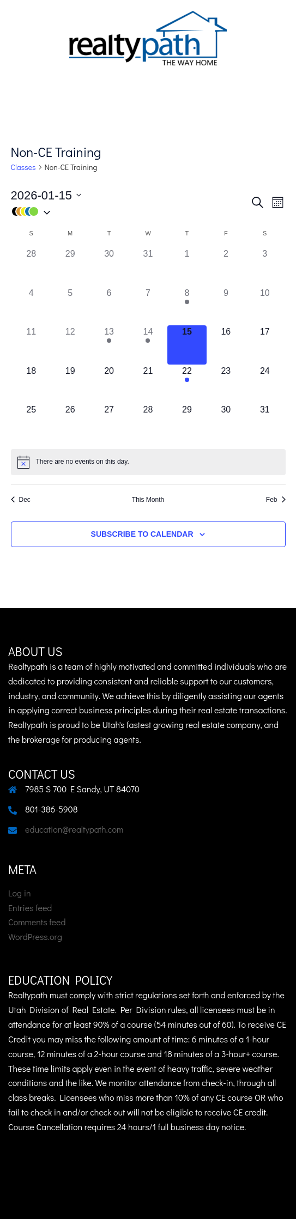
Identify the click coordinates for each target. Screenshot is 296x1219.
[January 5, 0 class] (70, 306)
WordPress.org (35, 936)
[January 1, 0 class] (186, 266)
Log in (19, 893)
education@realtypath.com (74, 829)
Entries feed (30, 907)
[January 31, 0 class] (264, 422)
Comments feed (36, 921)
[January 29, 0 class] (186, 422)
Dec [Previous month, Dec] (21, 500)
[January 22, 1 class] (186, 384)
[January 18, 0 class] (31, 384)
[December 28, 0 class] (31, 266)
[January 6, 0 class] (108, 306)
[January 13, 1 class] (108, 344)
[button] (130, 211)
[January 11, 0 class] (31, 344)
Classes (23, 167)
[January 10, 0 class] (264, 306)
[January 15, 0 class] (186, 344)
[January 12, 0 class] (70, 344)
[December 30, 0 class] (108, 266)
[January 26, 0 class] (70, 422)
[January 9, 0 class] (226, 306)
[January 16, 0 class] (226, 344)
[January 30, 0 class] (226, 422)
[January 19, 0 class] (70, 384)
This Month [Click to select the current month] (148, 500)
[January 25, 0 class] (31, 422)
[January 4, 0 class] (31, 306)
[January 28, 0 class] (148, 422)
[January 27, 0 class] (108, 422)
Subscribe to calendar (142, 534)
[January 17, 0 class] (264, 344)
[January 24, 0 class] (264, 384)
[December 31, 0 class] (148, 266)
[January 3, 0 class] (264, 266)
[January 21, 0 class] (148, 384)
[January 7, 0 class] (148, 306)
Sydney (148, 1199)
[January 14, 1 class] (148, 344)
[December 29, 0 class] (70, 266)
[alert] (148, 462)
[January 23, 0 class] (226, 384)
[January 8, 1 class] (186, 306)
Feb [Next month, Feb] (276, 500)
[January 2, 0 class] (226, 266)
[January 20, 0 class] (108, 384)
